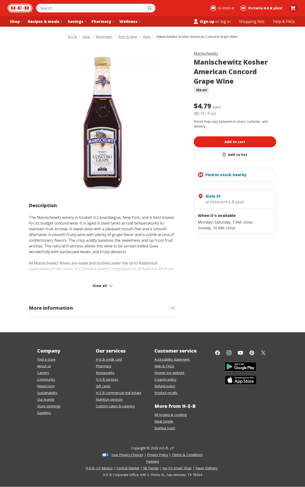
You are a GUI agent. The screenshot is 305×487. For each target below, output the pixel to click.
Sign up (203, 21)
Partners (152, 461)
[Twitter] (263, 353)
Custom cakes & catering (115, 406)
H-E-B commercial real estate (118, 392)
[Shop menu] (16, 21)
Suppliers (44, 412)
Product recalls (165, 392)
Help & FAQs (164, 366)
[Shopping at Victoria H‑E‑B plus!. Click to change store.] (262, 8)
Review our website (169, 372)
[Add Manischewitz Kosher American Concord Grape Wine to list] (235, 154)
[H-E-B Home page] (20, 8)
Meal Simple (163, 421)
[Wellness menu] (129, 21)
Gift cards (103, 386)
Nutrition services (109, 399)
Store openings (49, 406)
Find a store (46, 359)
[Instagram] (229, 353)
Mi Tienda (150, 468)
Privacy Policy (157, 454)
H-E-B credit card (109, 359)
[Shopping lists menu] (252, 21)
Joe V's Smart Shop (177, 468)
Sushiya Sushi (164, 428)
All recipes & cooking (170, 414)
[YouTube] (240, 353)
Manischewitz (206, 53)
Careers (43, 372)
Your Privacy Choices (127, 454)
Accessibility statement (172, 359)
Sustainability (47, 392)
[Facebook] (217, 353)
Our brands (45, 399)
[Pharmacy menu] (102, 21)
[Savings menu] (76, 21)
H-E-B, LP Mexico (99, 468)
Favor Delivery (206, 468)
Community (46, 379)
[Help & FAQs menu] (284, 21)
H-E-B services (107, 379)
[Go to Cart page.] (293, 8)
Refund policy (164, 386)
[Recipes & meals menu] (45, 21)
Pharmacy (103, 366)
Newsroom (46, 386)
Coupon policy (165, 379)
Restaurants (105, 372)
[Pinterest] (252, 353)
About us (44, 366)
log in (225, 21)
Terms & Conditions (187, 454)
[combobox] (90, 8)
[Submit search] (150, 8)
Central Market (128, 468)
